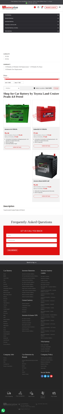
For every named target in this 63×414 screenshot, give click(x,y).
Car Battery (8, 15)
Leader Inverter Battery (28, 292)
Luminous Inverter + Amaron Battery (48, 298)
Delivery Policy (44, 364)
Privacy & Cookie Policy (47, 360)
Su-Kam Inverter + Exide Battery (49, 315)
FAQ (4, 362)
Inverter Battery (9, 21)
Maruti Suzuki (6, 292)
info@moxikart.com (25, 409)
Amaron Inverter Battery (28, 274)
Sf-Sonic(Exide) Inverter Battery (30, 276)
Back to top (31, 262)
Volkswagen (6, 309)
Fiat (4, 280)
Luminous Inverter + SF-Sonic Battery (48, 328)
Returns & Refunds (45, 362)
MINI (4, 315)
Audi (4, 274)
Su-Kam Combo (45, 276)
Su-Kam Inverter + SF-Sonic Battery (48, 331)
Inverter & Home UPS (10, 24)
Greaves (24, 309)
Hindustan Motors (7, 288)
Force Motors (6, 344)
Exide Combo (44, 280)
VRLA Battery (8, 31)
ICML (4, 327)
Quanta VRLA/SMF (45, 349)
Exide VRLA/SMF (45, 345)
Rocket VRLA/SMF (45, 351)
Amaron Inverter (26, 320)
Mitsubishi (5, 325)
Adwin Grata (25, 374)
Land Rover (6, 340)
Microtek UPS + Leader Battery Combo (48, 287)
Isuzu (4, 330)
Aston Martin (6, 319)
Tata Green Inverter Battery (29, 290)
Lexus (4, 336)
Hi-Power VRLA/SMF (46, 347)
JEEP (4, 317)
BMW (4, 276)
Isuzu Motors (6, 332)
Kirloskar (24, 312)
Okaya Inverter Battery (27, 286)
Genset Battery (9, 18)
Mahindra (5, 290)
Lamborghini (6, 334)
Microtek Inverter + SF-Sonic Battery (48, 324)
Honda (5, 284)
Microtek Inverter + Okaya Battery (47, 321)
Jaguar (5, 311)
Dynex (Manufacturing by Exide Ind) (30, 361)
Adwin (23, 372)
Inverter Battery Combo (11, 28)
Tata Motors (6, 303)
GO (23, 370)
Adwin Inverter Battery (27, 296)
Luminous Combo (45, 282)
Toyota (20, 40)
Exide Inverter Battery (27, 280)
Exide (23, 366)
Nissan (5, 296)
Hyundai (5, 286)
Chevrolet (5, 278)
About (4, 360)
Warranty (43, 368)
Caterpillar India (26, 305)
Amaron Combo (45, 278)
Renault (5, 299)
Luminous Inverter (26, 323)
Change (56, 88)
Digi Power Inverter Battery (29, 288)
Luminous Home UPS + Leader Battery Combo (48, 291)
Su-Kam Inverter (26, 318)
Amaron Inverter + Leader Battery (47, 305)
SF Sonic (24, 368)
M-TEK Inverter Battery (27, 284)
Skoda (5, 301)
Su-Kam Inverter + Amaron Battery (47, 301)
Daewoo (5, 323)
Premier (5, 342)
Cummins (24, 307)
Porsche (5, 313)
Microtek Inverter (26, 325)
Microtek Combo (45, 284)
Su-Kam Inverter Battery (28, 282)
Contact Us (6, 364)
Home (7, 40)
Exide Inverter (25, 329)
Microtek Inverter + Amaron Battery (48, 335)
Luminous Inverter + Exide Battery (47, 294)
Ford (4, 282)
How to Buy (44, 366)
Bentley (5, 321)
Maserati (5, 338)
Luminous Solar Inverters (28, 327)
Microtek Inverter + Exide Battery (47, 312)
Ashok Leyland (25, 303)
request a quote (51, 7)
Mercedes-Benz (7, 294)
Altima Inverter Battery (27, 294)
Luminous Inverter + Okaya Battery (47, 317)
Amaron (24, 364)
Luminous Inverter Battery (28, 278)
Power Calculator (7, 366)
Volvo (4, 307)
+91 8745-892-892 (31, 3)
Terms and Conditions (46, 358)
